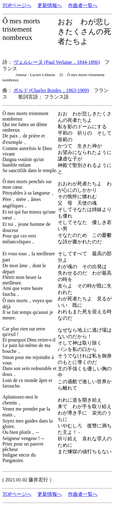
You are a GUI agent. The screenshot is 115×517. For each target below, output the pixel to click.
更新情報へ (49, 5)
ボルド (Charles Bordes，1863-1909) (51, 90)
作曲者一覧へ (83, 5)
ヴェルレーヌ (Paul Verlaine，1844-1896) (56, 62)
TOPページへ (16, 5)
